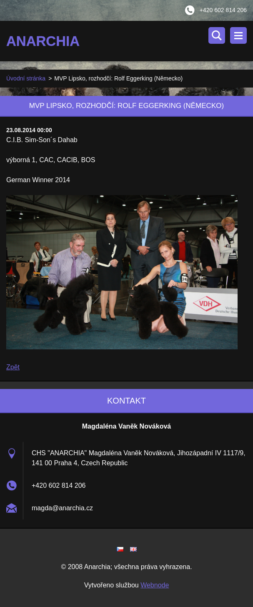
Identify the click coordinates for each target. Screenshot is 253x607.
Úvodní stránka (25, 78)
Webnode (154, 585)
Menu (238, 35)
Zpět (13, 367)
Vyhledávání (216, 35)
